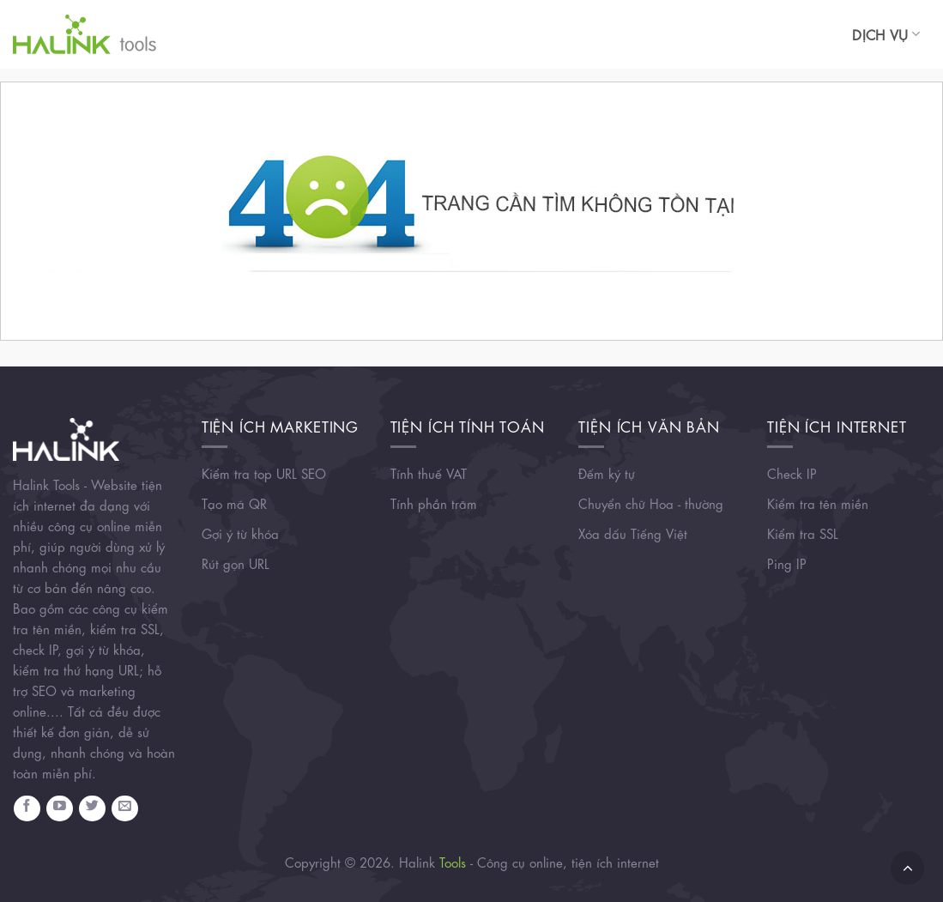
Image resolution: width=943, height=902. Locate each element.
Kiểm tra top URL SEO (264, 472)
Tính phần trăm (433, 503)
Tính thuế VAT (428, 472)
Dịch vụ (886, 34)
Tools (452, 861)
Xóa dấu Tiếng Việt (632, 533)
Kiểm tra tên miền (817, 503)
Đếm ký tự (606, 472)
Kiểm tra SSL (802, 533)
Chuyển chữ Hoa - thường (650, 503)
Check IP (792, 472)
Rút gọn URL (235, 563)
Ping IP (787, 563)
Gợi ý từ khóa (240, 533)
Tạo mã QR (234, 503)
